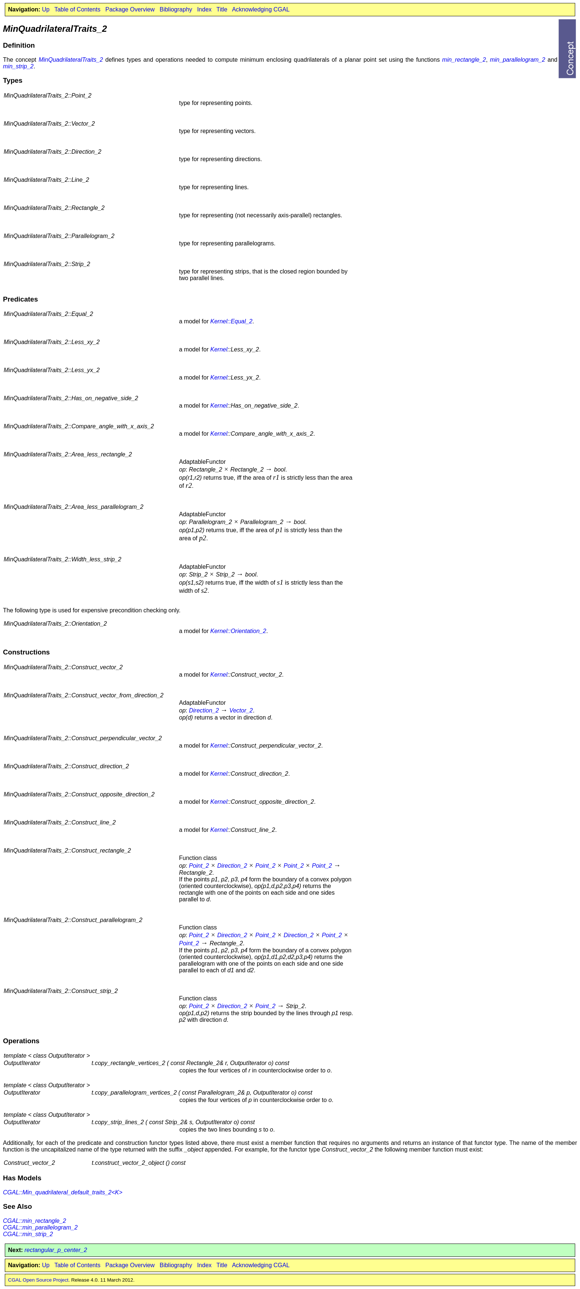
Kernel (218, 349)
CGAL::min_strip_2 (28, 1234)
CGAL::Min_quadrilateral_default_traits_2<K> (62, 1192)
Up (45, 9)
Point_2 (199, 866)
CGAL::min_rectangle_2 (34, 1221)
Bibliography (175, 9)
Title (221, 9)
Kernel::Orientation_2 (238, 631)
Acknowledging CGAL (261, 9)
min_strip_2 (18, 66)
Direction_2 (204, 710)
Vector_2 (241, 710)
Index (204, 9)
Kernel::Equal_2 (231, 321)
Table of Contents (77, 9)
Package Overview (130, 9)
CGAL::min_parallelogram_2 (40, 1227)
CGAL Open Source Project (38, 1280)
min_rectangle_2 (464, 60)
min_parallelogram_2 (517, 60)
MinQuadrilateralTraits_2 (70, 60)
